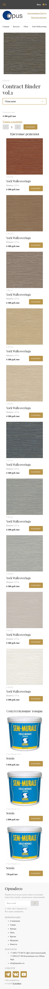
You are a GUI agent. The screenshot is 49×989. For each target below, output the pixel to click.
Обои (26, 27)
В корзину (30, 127)
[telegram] (8, 974)
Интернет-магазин (38, 17)
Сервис (13, 925)
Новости (13, 944)
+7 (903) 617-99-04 (17, 956)
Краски (13, 937)
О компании (15, 921)
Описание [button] (10, 101)
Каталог (16, 27)
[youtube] (24, 974)
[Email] (22, 903)
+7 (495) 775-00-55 (17, 953)
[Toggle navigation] (4, 4)
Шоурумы (14, 940)
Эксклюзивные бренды (36, 13)
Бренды (13, 929)
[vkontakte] (16, 974)
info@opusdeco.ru (17, 963)
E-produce (17, 983)
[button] (44, 5)
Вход (39, 5)
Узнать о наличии (12, 121)
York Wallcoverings (40, 27)
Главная (6, 27)
